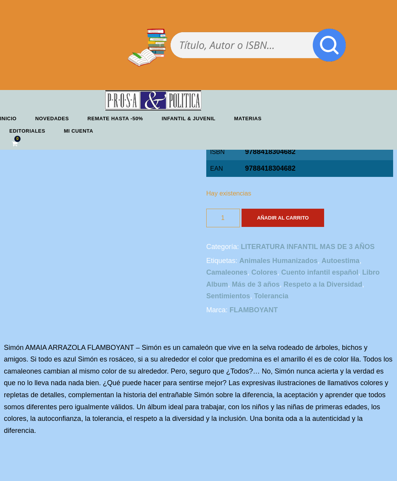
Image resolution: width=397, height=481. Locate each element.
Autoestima (340, 261)
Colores (264, 272)
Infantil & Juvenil (189, 118)
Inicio (8, 118)
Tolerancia (271, 296)
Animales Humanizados (278, 261)
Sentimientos (228, 296)
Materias (248, 118)
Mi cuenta (78, 131)
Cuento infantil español (319, 272)
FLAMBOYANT (254, 310)
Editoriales (27, 131)
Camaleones (226, 272)
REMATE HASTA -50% (115, 118)
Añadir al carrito (283, 218)
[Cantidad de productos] (223, 218)
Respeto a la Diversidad (322, 284)
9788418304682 (270, 168)
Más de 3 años (256, 284)
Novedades (52, 118)
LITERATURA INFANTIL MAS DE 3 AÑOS (308, 247)
